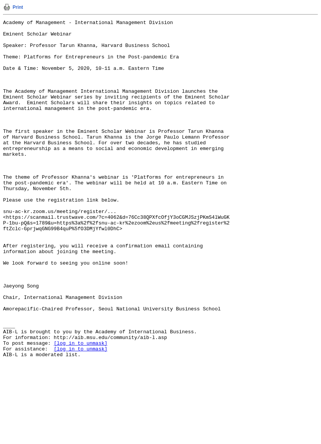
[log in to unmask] (80, 408)
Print (18, 7)
